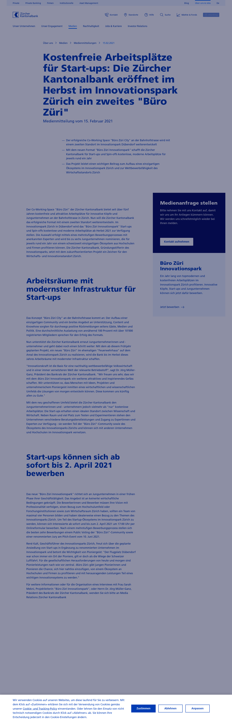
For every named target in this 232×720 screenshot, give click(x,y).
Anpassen (197, 710)
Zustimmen (143, 710)
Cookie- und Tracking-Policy (40, 710)
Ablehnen (170, 710)
